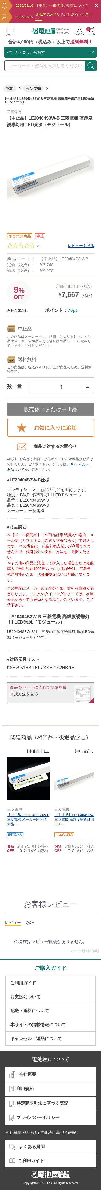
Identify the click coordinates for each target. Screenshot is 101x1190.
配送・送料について (29, 1010)
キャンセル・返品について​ (36, 1038)
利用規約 (21, 1089)
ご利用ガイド (23, 983)
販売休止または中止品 (51, 409)
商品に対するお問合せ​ (47, 446)
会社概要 (22, 1074)
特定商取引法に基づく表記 (38, 1104)
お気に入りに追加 (47, 427)
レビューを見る (81, 246)
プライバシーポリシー (34, 1118)
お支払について (25, 996)
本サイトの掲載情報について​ (38, 1024)
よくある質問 (27, 1147)
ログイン (79, 31)
